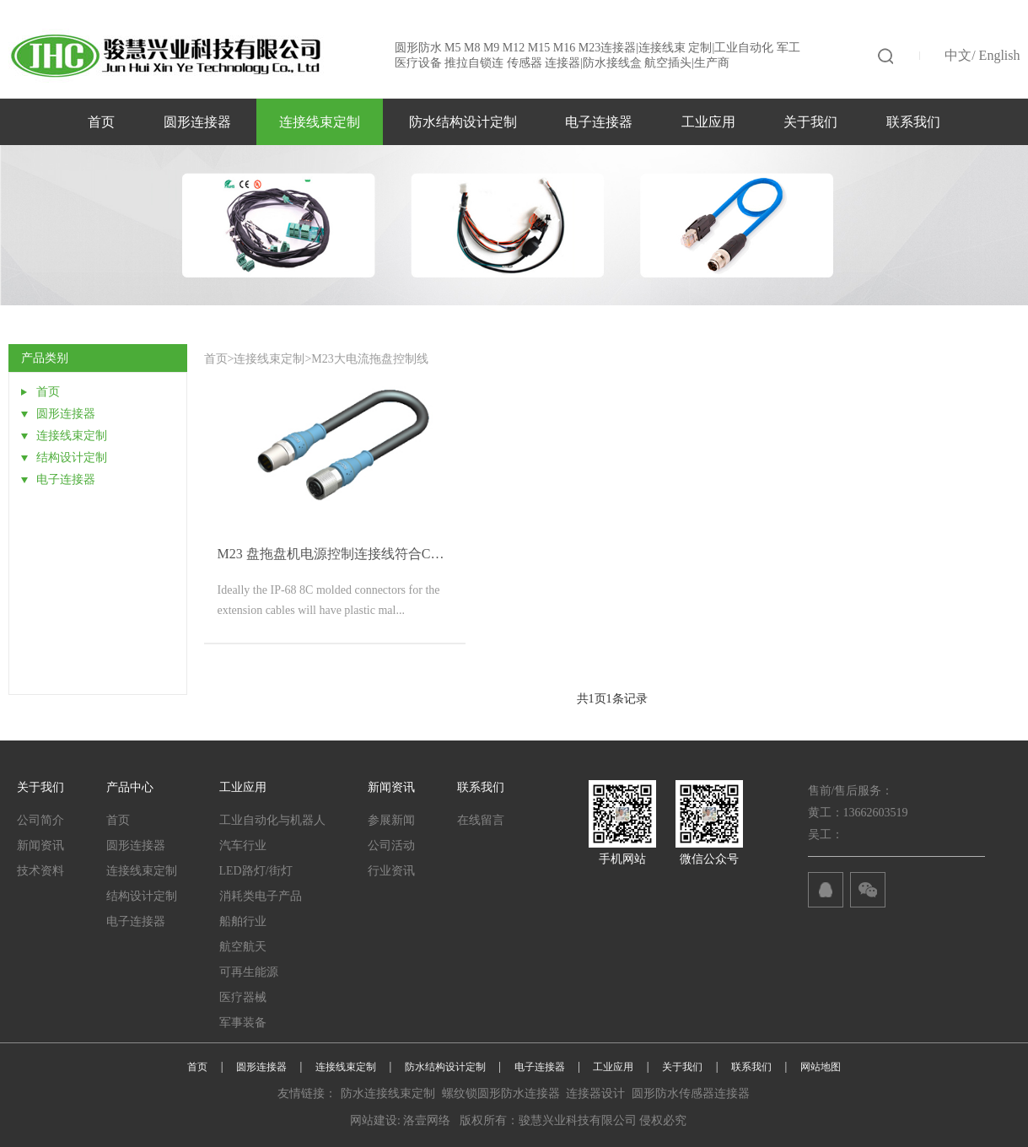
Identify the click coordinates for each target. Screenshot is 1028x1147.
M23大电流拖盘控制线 (369, 359)
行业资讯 (391, 870)
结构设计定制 (141, 896)
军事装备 (242, 1022)
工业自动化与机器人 (272, 820)
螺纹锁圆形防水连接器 (501, 1093)
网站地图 (820, 1067)
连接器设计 (595, 1093)
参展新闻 (391, 820)
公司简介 (40, 820)
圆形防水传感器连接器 (691, 1093)
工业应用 (708, 122)
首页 (101, 122)
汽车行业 (242, 845)
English (999, 55)
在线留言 (480, 820)
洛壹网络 (426, 1120)
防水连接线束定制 (388, 1093)
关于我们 (810, 122)
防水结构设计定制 (463, 122)
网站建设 (373, 1120)
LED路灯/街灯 (256, 870)
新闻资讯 (40, 845)
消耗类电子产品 (260, 896)
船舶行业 (242, 921)
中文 (958, 55)
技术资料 (40, 870)
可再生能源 (248, 972)
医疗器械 (242, 997)
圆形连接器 (197, 122)
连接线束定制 (319, 122)
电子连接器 (598, 122)
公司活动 (391, 845)
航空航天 (242, 946)
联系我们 (913, 122)
